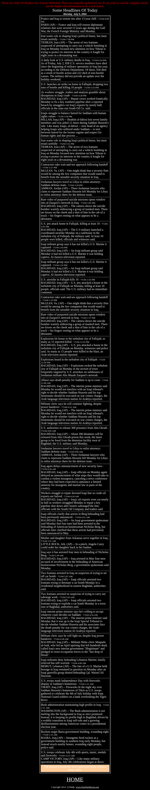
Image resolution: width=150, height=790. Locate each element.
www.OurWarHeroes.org (87, 787)
